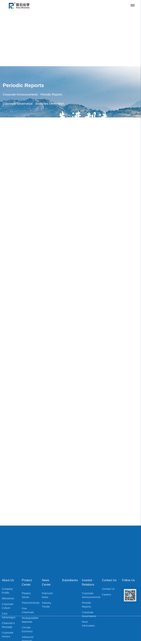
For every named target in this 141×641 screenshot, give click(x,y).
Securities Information (49, 218)
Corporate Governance (18, 218)
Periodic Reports (23, 200)
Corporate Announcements (20, 209)
